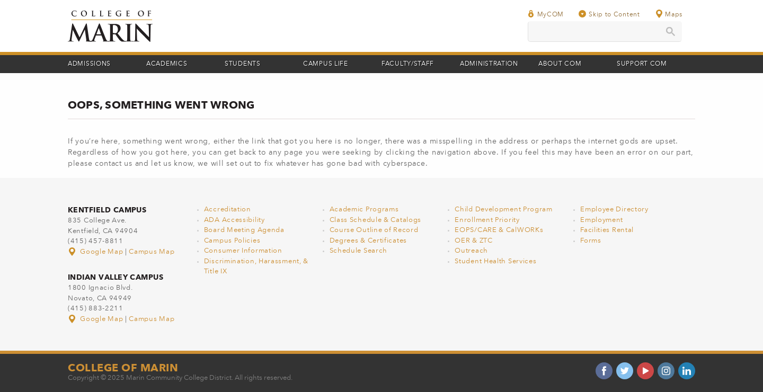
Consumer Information (243, 250)
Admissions (89, 64)
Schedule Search (359, 250)
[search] (605, 31)
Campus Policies (232, 240)
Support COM (642, 64)
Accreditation (227, 209)
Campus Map (151, 251)
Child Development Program (504, 209)
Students (243, 64)
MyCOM (545, 14)
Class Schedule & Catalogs (376, 220)
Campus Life (325, 64)
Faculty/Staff (408, 64)
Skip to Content (609, 14)
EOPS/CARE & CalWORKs (499, 230)
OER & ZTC (473, 240)
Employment (601, 220)
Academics (166, 64)
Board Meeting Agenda (244, 230)
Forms (590, 240)
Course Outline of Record (374, 230)
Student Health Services (495, 261)
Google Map (96, 251)
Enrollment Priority (487, 220)
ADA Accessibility (234, 220)
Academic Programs (364, 209)
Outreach (471, 250)
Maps (668, 14)
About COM (559, 64)
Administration (489, 64)
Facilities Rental (607, 230)
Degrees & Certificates (368, 240)
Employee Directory (614, 209)
